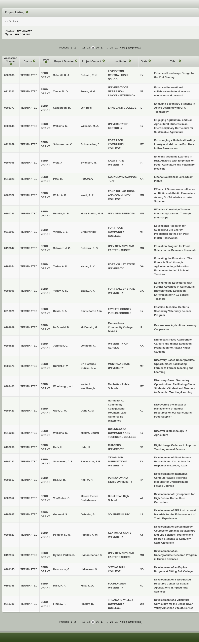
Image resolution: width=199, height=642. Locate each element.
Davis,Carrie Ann (91, 311)
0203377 (9, 107)
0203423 (9, 410)
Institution (121, 61)
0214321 (9, 91)
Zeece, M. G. (88, 91)
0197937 (9, 514)
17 (102, 47)
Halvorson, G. (89, 569)
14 (88, 47)
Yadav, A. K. (88, 266)
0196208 (9, 447)
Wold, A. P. (87, 195)
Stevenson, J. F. (91, 461)
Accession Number (10, 60)
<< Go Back (11, 21)
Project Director (64, 61)
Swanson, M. (89, 162)
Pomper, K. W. (89, 534)
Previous (64, 47)
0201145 (9, 569)
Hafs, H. (85, 447)
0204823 (9, 534)
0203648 (9, 126)
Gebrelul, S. (88, 514)
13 (83, 47)
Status (28, 61)
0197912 (9, 555)
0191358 (9, 585)
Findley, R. (87, 603)
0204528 (9, 345)
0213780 (9, 603)
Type (46, 59)
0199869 (9, 327)
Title (173, 61)
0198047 (9, 248)
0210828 (9, 178)
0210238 (9, 432)
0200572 (9, 195)
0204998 (9, 290)
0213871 (9, 311)
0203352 (9, 498)
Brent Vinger (88, 231)
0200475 (9, 365)
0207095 (9, 162)
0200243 (9, 213)
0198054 (9, 266)
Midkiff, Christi (90, 432)
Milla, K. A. (87, 585)
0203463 (9, 386)
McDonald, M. (89, 327)
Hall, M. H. (87, 479)
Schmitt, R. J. (89, 75)
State (144, 61)
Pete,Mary (87, 178)
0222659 (9, 144)
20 (111, 47)
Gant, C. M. (87, 410)
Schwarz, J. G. (89, 248)
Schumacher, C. (91, 144)
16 (97, 47)
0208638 (9, 75)
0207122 (9, 461)
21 (116, 47)
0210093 (9, 231)
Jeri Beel (86, 107)
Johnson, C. (88, 345)
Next (122, 47)
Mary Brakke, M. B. (92, 213)
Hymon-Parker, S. (92, 555)
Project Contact (92, 61)
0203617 (9, 479)
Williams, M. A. (90, 126)
